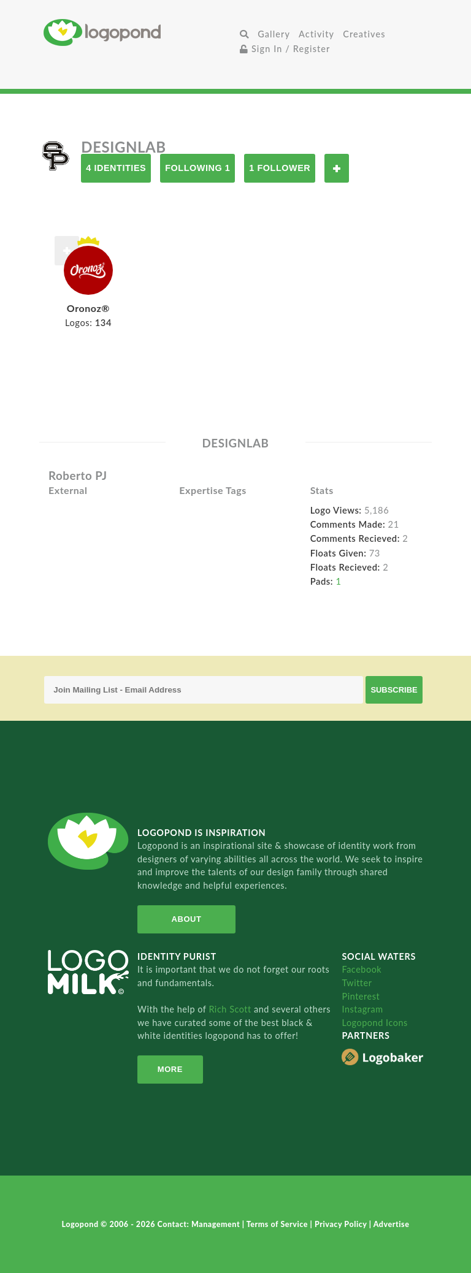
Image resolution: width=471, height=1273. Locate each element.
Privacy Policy (342, 1224)
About (187, 919)
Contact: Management (200, 1224)
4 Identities (116, 168)
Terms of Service (278, 1224)
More (170, 1069)
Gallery (274, 34)
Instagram (362, 1009)
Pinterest (361, 996)
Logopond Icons (374, 1022)
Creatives (364, 34)
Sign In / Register (285, 49)
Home (140, 32)
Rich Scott (231, 1009)
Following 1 (197, 168)
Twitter (357, 983)
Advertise (391, 1224)
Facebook (361, 969)
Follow (336, 168)
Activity (316, 34)
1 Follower (279, 168)
